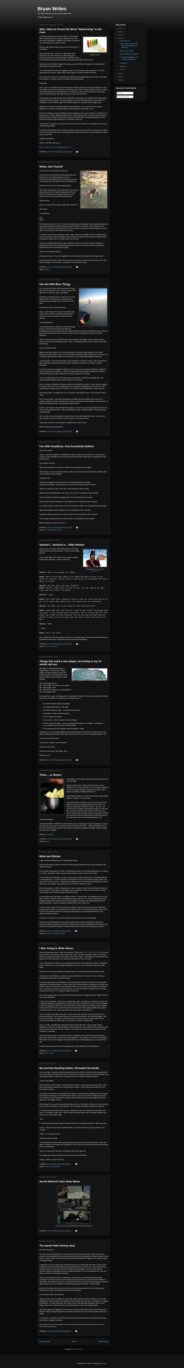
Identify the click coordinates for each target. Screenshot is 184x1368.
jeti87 (48, 755)
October (123, 63)
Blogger (103, 1363)
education (48, 933)
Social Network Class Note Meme (59, 1181)
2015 (120, 28)
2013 (120, 32)
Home (74, 1341)
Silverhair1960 (98, 569)
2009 (120, 77)
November (124, 41)
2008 (120, 80)
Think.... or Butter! (50, 774)
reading (52, 1166)
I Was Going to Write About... (57, 948)
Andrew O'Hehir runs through (93, 952)
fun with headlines (51, 530)
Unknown (50, 152)
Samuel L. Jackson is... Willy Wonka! (61, 544)
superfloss (49, 834)
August (123, 66)
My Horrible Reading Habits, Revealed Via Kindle (69, 1068)
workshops (55, 933)
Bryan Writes (52, 8)
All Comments (123, 97)
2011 (120, 38)
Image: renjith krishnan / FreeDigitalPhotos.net (55, 147)
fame (46, 1053)
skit (55, 646)
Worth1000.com (95, 571)
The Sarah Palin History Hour (57, 1245)
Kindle (47, 1166)
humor (60, 530)
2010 (120, 73)
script (52, 646)
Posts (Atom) (78, 1349)
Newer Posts (44, 1341)
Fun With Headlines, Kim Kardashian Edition (66, 446)
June (122, 70)
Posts (120, 93)
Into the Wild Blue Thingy (54, 284)
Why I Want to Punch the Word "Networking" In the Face (129, 46)
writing (47, 269)
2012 (120, 35)
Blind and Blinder (50, 856)
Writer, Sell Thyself (50, 166)
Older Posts (103, 1341)
